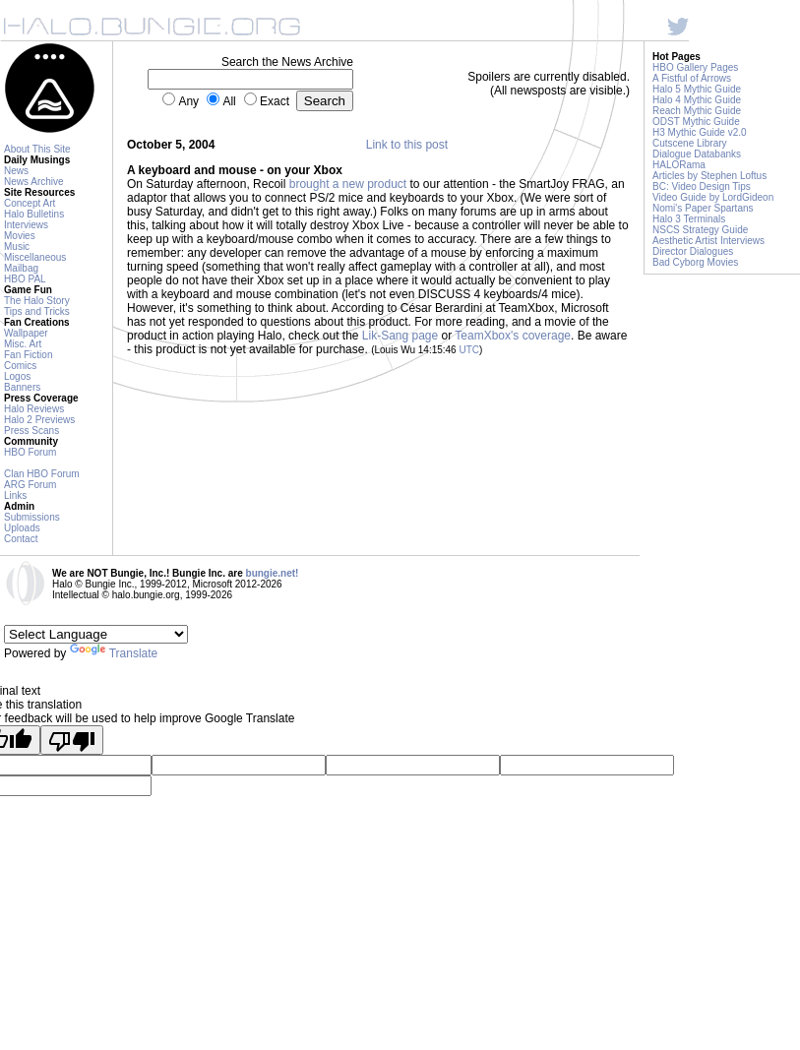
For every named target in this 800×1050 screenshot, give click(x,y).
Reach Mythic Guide (696, 110)
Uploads (22, 528)
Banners (22, 387)
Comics (20, 365)
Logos (17, 376)
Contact (20, 538)
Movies (19, 235)
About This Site (37, 149)
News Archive (34, 181)
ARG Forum (30, 484)
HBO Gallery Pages (695, 67)
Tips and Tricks (37, 311)
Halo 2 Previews (39, 419)
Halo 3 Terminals (688, 219)
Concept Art (29, 203)
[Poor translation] (71, 740)
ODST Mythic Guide (696, 121)
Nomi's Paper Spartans (703, 208)
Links (15, 495)
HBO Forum (30, 452)
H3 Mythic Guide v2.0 (699, 132)
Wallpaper (26, 333)
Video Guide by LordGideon (712, 197)
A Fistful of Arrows (691, 78)
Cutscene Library (689, 143)
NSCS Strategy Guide (700, 229)
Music (17, 246)
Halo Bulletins (34, 214)
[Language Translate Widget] (96, 634)
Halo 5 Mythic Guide (696, 89)
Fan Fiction (28, 354)
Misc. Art (22, 344)
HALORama (679, 164)
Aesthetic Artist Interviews (708, 240)
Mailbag (21, 268)
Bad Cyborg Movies (695, 262)
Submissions (32, 517)
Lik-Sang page (400, 335)
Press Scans (31, 430)
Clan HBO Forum (42, 473)
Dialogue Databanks (696, 154)
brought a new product (347, 184)
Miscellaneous (35, 257)
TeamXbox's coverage (513, 335)
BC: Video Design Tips (701, 186)
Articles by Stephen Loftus (709, 175)
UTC (469, 349)
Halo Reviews (34, 408)
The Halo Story (37, 300)
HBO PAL (25, 279)
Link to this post (407, 145)
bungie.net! (272, 573)
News (16, 170)
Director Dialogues (692, 251)
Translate (114, 653)
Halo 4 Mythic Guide (696, 99)
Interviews (26, 224)
